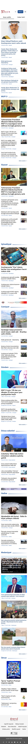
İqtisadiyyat (6, 244)
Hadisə (4, 493)
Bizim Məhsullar (12, 726)
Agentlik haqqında (8, 724)
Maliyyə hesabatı (19, 724)
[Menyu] (25, 11)
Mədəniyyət (6, 552)
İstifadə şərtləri (6, 729)
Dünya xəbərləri (8, 431)
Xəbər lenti (21, 17)
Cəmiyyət (5, 307)
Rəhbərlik (3, 726)
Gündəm (5, 367)
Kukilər (24, 729)
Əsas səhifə (7, 17)
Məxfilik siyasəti (16, 729)
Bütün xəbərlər (22, 160)
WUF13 (4, 96)
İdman (4, 658)
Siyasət (4, 165)
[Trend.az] (5, 11)
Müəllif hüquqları (22, 726)
